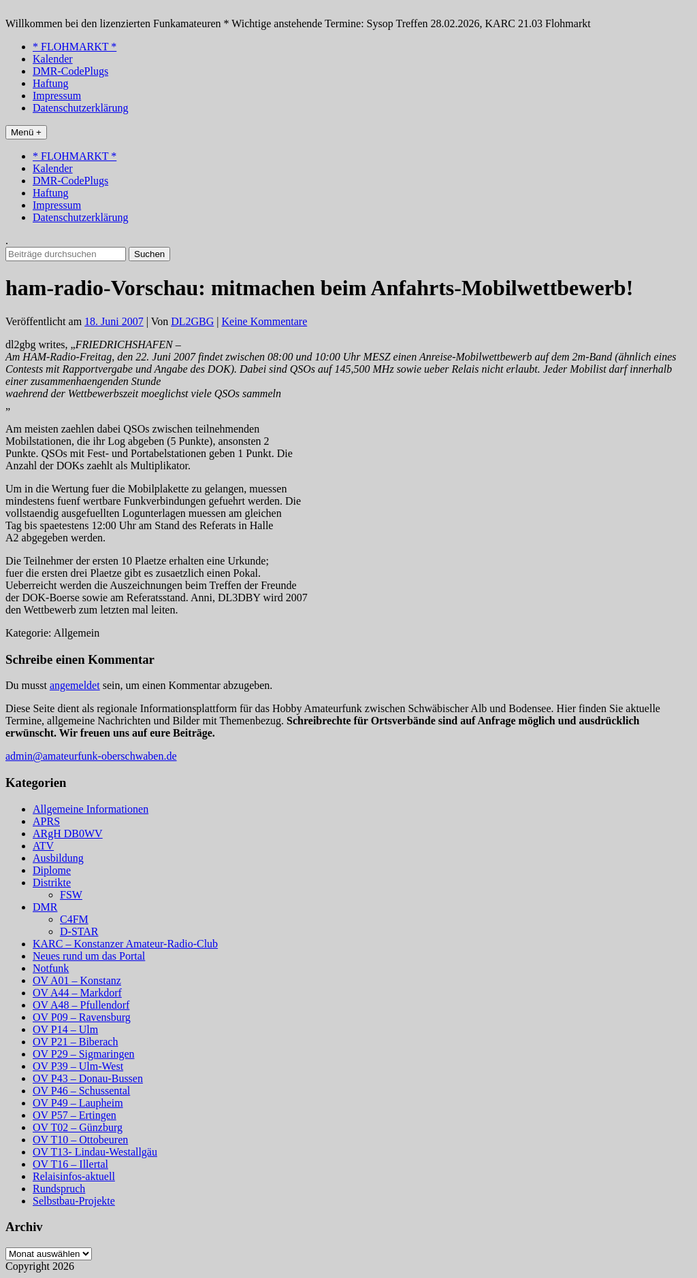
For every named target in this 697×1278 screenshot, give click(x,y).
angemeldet (75, 685)
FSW (71, 895)
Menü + (26, 132)
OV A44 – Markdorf (77, 992)
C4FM (74, 919)
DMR (45, 907)
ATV (43, 846)
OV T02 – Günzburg (78, 1127)
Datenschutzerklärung (80, 108)
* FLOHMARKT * (74, 46)
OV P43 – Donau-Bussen (88, 1078)
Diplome (52, 870)
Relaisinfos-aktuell (74, 1176)
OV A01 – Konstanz (77, 980)
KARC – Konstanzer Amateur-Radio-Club (125, 943)
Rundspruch (59, 1188)
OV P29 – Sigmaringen (83, 1054)
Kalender (53, 59)
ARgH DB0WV (68, 833)
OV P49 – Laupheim (78, 1103)
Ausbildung (58, 858)
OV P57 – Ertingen (74, 1115)
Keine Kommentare (265, 321)
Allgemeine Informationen (90, 809)
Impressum (57, 95)
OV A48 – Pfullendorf (81, 1005)
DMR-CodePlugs (70, 71)
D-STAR (79, 931)
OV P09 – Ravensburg (82, 1017)
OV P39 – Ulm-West (78, 1066)
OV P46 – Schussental (81, 1090)
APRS (46, 821)
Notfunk (51, 968)
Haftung (50, 83)
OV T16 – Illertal (70, 1164)
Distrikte (52, 882)
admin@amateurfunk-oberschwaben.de (91, 756)
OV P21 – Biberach (75, 1041)
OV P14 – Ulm (65, 1029)
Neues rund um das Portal (89, 956)
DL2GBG (192, 321)
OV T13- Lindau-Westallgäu (95, 1152)
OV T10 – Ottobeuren (80, 1139)
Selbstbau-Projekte (74, 1201)
